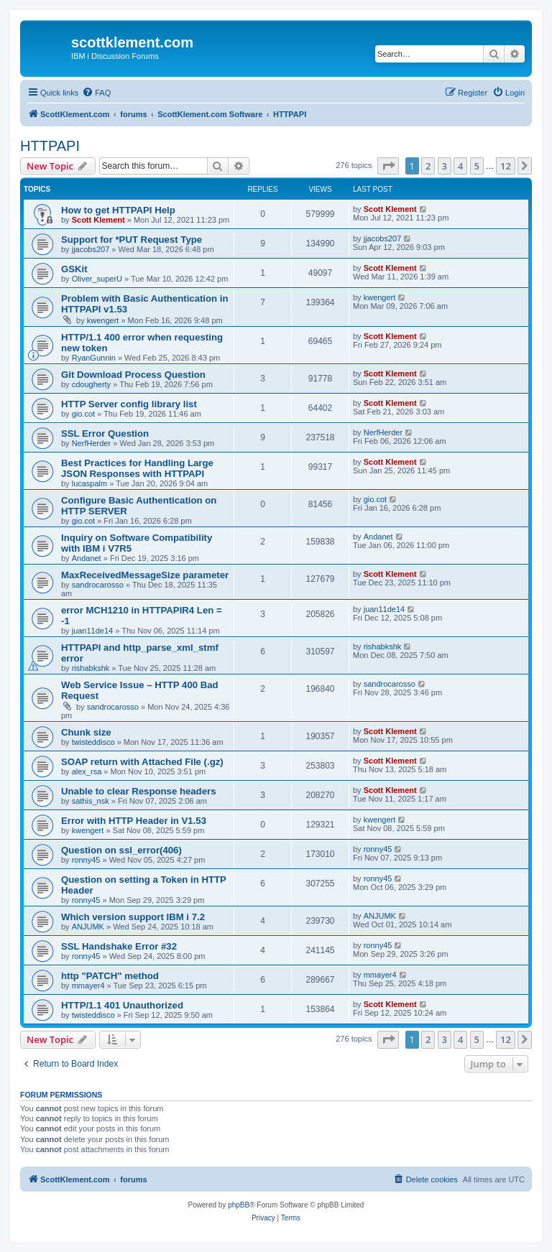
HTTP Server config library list (129, 404)
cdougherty (91, 384)
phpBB (238, 1205)
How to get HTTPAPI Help (118, 210)
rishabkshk (91, 668)
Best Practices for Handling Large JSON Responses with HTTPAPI (137, 468)
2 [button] (428, 165)
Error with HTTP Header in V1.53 (133, 820)
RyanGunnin (94, 357)
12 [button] (505, 165)
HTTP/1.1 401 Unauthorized (122, 1005)
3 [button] (444, 165)
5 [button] (476, 165)
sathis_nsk (90, 801)
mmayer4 (88, 985)
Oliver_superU (97, 278)
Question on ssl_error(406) (121, 850)
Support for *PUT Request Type (131, 239)
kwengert (103, 320)
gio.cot (83, 413)
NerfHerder (91, 443)
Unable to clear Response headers (138, 791)
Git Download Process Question (133, 374)
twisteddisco (93, 742)
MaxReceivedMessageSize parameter (145, 575)
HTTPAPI (50, 146)
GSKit (74, 269)
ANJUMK (88, 926)
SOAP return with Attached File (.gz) (142, 761)
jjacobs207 (91, 249)
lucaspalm (90, 483)
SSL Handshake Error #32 (119, 946)
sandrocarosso (98, 584)
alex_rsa (87, 771)
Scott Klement (98, 219)
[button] (388, 166)
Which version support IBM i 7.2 (133, 917)
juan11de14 (93, 630)
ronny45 (86, 859)
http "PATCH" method (110, 975)
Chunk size (86, 732)
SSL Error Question (105, 433)
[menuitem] (96, 92)
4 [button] (460, 165)
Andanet (86, 558)
